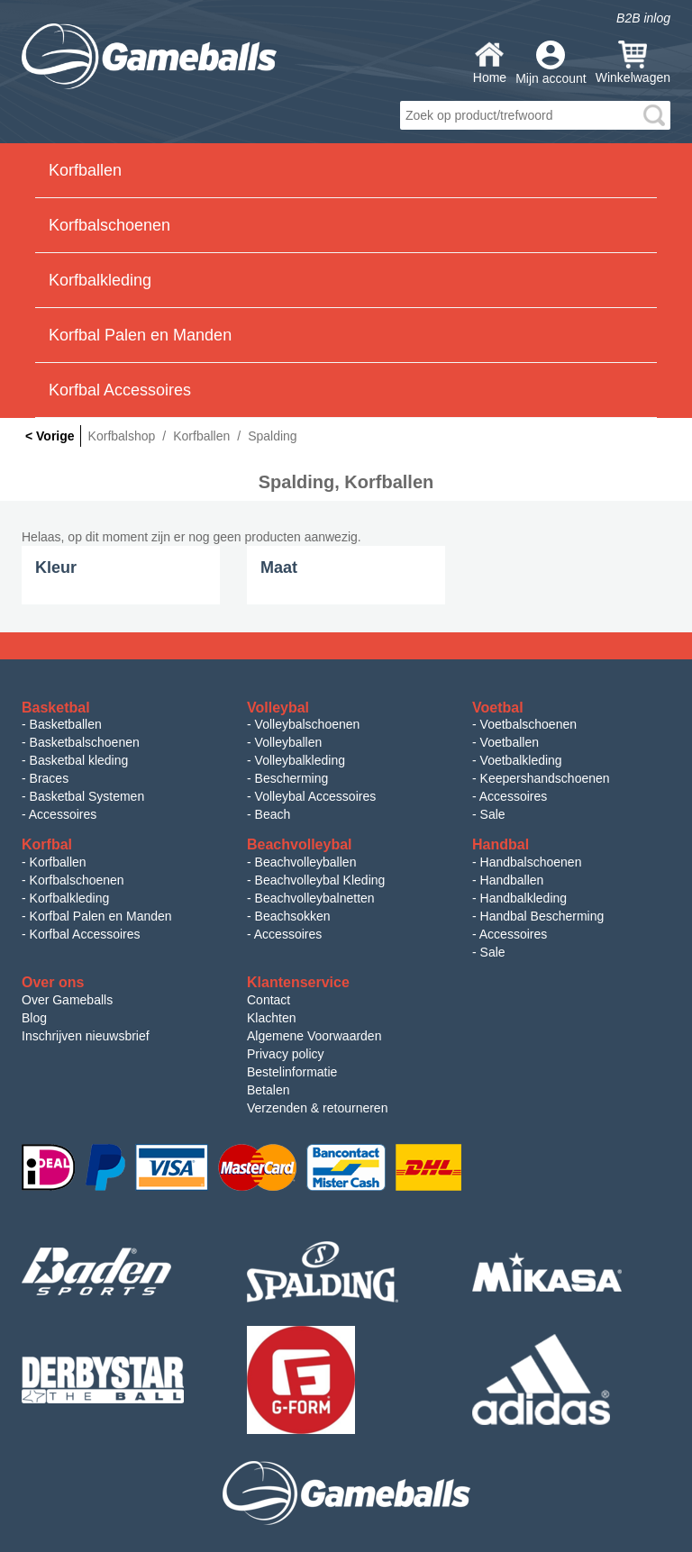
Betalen (268, 1090)
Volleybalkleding (300, 760)
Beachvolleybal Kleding (320, 880)
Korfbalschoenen (77, 880)
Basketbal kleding (79, 760)
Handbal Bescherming (542, 916)
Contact (268, 1000)
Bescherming (292, 778)
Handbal (500, 844)
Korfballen (58, 862)
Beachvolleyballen (306, 862)
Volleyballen (289, 742)
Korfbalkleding (70, 898)
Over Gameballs (67, 1000)
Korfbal (47, 844)
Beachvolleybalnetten (315, 898)
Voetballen (509, 742)
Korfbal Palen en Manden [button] (140, 335)
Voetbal (498, 707)
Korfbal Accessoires (85, 934)
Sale (492, 814)
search (654, 115)
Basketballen (66, 724)
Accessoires (62, 814)
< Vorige (50, 436)
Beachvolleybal (299, 844)
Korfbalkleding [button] (100, 280)
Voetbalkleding (521, 760)
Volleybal (278, 707)
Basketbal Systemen (87, 796)
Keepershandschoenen (545, 778)
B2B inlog (643, 18)
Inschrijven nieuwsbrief (86, 1036)
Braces (49, 778)
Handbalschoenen (531, 862)
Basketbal (56, 707)
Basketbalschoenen (85, 742)
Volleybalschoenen (307, 724)
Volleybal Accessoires (316, 796)
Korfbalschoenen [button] (109, 225)
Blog (34, 1018)
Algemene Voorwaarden (314, 1036)
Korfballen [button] (85, 170)
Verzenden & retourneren (317, 1108)
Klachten (271, 1018)
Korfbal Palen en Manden (101, 916)
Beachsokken (293, 916)
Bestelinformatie (292, 1072)
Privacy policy (285, 1054)
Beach (273, 814)
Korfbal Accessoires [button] (120, 390)
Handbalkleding (524, 898)
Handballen (512, 880)
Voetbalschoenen (528, 724)
